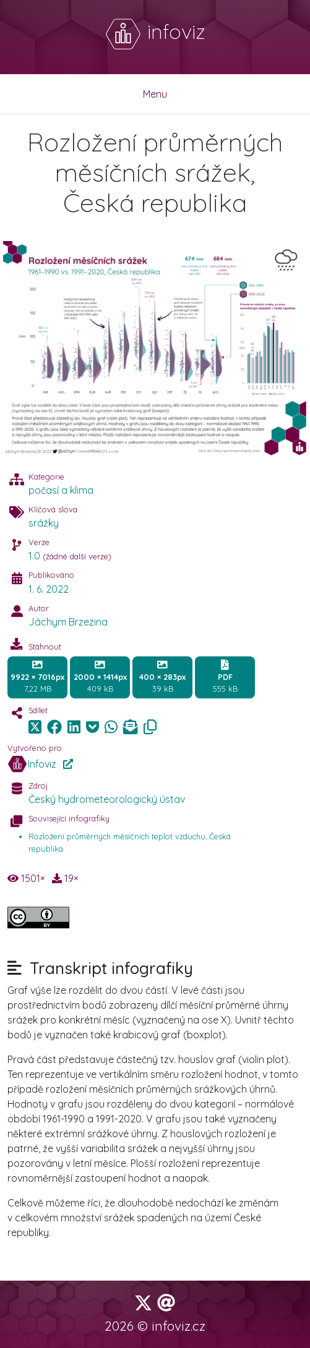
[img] (54, 726)
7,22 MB (37, 676)
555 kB (225, 676)
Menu (155, 94)
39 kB (162, 676)
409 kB (100, 676)
